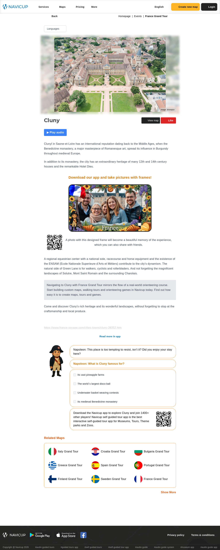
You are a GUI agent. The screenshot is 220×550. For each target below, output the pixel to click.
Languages (55, 28)
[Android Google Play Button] (40, 535)
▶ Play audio (55, 132)
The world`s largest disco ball (94, 383)
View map (151, 120)
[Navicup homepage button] (16, 7)
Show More (168, 492)
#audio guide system (164, 547)
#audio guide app (209, 547)
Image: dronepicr (168, 110)
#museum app (187, 547)
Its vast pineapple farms (91, 374)
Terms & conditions (202, 535)
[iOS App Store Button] (66, 535)
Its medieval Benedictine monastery (97, 401)
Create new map (185, 7)
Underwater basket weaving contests (98, 392)
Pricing (80, 7)
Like (168, 120)
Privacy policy (175, 535)
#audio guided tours (44, 547)
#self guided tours (93, 547)
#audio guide (141, 547)
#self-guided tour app (118, 547)
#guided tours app (69, 547)
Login (209, 7)
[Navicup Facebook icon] (83, 535)
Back (52, 16)
